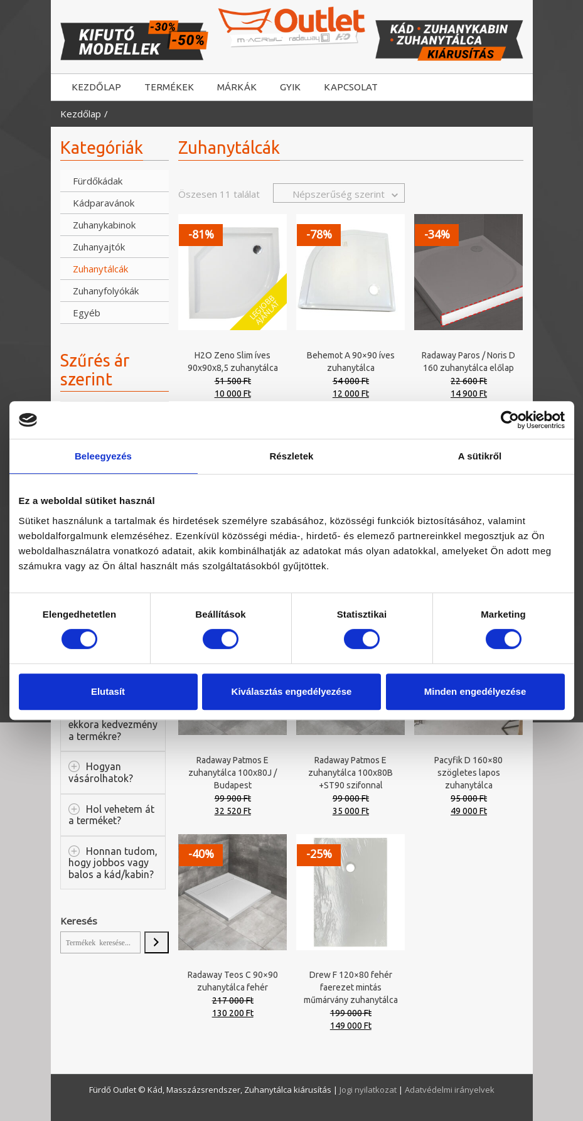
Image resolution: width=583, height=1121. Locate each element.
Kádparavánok (99, 202)
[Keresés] (156, 942)
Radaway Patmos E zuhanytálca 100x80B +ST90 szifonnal (350, 772)
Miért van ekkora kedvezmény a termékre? (113, 724)
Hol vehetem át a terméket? (111, 815)
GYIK (290, 87)
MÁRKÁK (237, 87)
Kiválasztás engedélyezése (292, 691)
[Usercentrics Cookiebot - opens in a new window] (510, 419)
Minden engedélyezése (475, 691)
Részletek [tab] (291, 456)
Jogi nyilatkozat (369, 1089)
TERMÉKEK (169, 87)
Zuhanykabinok (99, 224)
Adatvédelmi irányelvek (450, 1089)
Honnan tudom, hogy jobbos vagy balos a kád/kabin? (113, 862)
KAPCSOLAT (351, 87)
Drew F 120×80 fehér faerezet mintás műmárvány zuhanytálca (351, 987)
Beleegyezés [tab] (103, 456)
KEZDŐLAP (96, 87)
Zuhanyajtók (99, 246)
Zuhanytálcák (99, 268)
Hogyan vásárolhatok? (100, 772)
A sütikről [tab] (480, 456)
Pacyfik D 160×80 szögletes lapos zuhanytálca (468, 772)
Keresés (78, 920)
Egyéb (86, 312)
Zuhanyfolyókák (99, 290)
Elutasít (108, 691)
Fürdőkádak (97, 180)
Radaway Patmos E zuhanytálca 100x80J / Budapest (232, 772)
